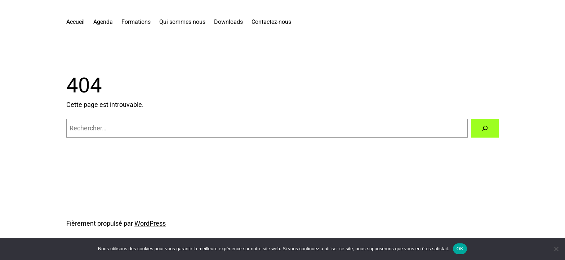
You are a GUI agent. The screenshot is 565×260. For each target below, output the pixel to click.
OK (460, 248)
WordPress (150, 223)
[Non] (556, 248)
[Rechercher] (485, 128)
